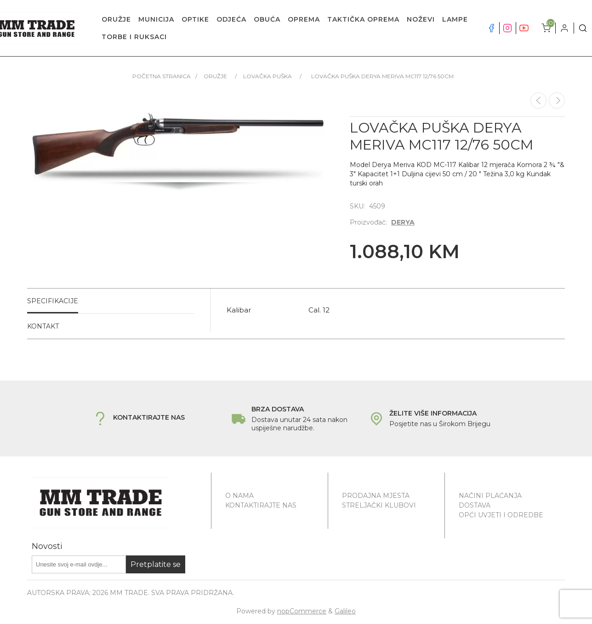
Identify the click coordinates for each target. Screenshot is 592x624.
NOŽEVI (421, 19)
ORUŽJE (116, 19)
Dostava (474, 505)
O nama (239, 495)
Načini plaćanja (490, 495)
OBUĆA (267, 19)
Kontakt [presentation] (43, 326)
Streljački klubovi (379, 505)
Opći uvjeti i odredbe (501, 515)
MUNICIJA (156, 19)
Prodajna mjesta (376, 495)
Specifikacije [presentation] (52, 301)
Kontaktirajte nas (260, 505)
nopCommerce (301, 611)
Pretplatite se (156, 564)
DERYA (403, 222)
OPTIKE (195, 19)
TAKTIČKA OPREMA (363, 19)
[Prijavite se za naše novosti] (79, 564)
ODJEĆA (231, 19)
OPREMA (304, 19)
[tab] (110, 301)
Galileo (345, 611)
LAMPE (455, 19)
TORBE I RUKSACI (134, 37)
